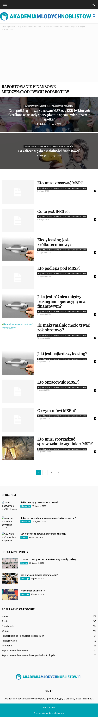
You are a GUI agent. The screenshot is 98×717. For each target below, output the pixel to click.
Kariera (24, 563)
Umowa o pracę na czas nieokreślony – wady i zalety (48, 559)
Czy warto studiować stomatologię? (39, 575)
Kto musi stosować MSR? (60, 182)
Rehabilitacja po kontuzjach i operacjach (23, 635)
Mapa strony (49, 707)
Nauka (5, 616)
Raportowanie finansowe (15, 650)
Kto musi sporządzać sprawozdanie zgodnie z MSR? (65, 441)
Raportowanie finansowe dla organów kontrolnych (28, 655)
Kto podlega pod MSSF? (58, 268)
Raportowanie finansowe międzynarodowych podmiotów (49, 106)
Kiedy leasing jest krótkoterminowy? (54, 242)
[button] (93, 4)
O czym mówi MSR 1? (56, 410)
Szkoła (5, 630)
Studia (5, 621)
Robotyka (7, 645)
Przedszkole (8, 626)
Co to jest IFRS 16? (53, 211)
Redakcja (41, 124)
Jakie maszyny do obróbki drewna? (39, 502)
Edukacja (25, 578)
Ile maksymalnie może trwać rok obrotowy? (63, 327)
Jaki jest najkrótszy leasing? (62, 353)
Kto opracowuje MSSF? (58, 382)
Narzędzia (25, 506)
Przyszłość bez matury (32, 590)
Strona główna (8, 26)
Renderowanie (9, 640)
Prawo (24, 537)
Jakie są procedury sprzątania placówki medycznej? (48, 518)
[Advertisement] (49, 57)
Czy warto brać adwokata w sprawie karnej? (43, 533)
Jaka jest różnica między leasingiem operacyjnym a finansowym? (61, 301)
